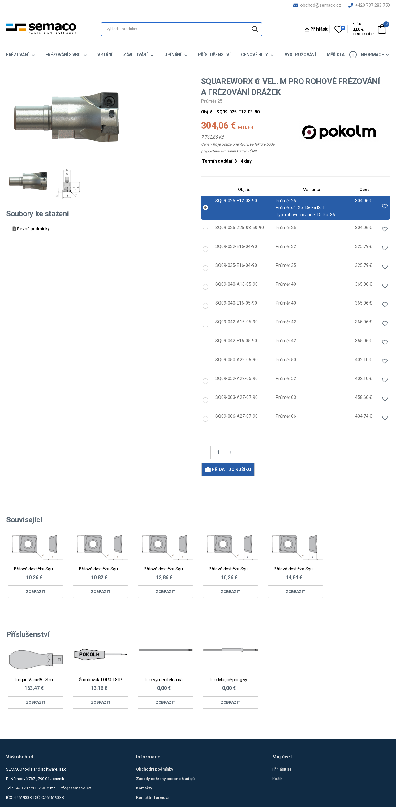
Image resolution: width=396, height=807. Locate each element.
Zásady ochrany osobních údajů (165, 778)
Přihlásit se (281, 769)
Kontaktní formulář (153, 797)
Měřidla (336, 55)
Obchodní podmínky (154, 769)
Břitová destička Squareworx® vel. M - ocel (54, 568)
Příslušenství (214, 55)
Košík (277, 778)
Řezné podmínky (33, 228)
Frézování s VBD (63, 55)
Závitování (135, 55)
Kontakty (144, 788)
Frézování (18, 55)
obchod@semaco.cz (317, 5)
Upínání (173, 55)
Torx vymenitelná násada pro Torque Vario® (186, 679)
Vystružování (300, 55)
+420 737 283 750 (369, 5)
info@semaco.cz (75, 788)
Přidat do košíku (227, 469)
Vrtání (104, 55)
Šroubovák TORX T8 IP (100, 679)
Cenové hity (255, 55)
